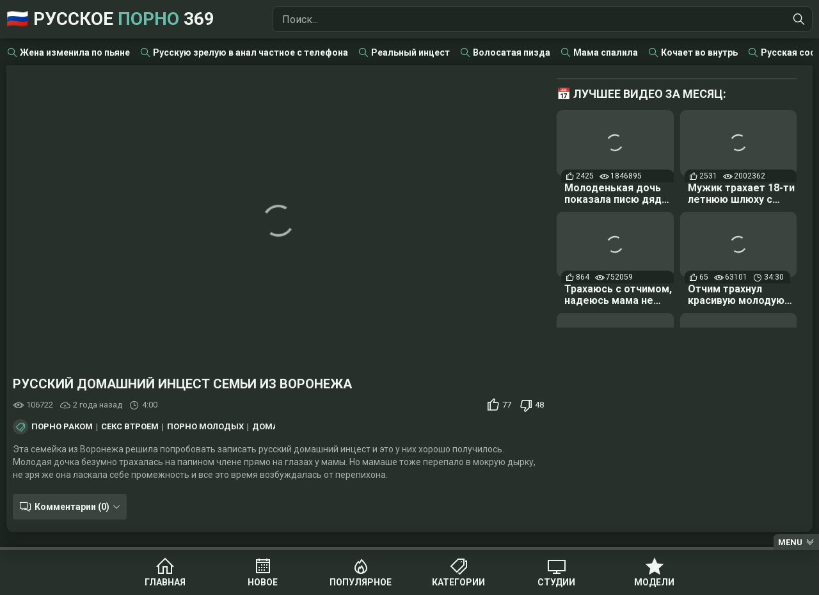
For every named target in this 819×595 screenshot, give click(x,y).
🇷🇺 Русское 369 (110, 18)
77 (506, 404)
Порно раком (62, 426)
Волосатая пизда (511, 52)
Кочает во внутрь (699, 52)
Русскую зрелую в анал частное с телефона (250, 52)
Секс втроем (130, 426)
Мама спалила (605, 52)
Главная (165, 582)
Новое (263, 582)
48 (539, 404)
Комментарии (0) (72, 507)
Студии (556, 582)
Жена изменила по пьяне (75, 52)
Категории (458, 582)
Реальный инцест (410, 52)
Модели (654, 582)
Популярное (361, 582)
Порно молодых (205, 426)
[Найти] (799, 19)
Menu (790, 542)
